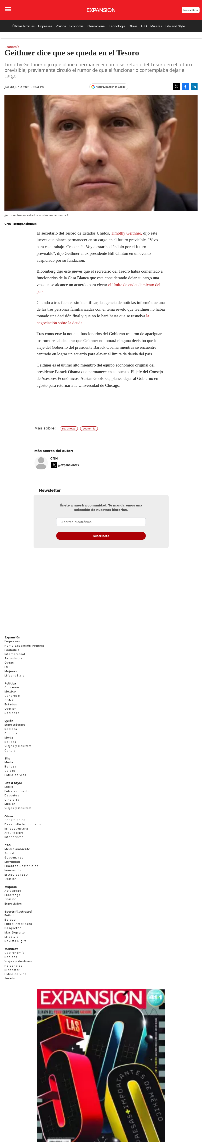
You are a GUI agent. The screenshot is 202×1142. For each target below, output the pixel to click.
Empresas (45, 26)
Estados (10, 704)
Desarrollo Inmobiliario (22, 824)
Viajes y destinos (18, 961)
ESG (144, 26)
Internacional (96, 26)
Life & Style (13, 783)
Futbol (9, 915)
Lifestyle (11, 936)
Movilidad (12, 861)
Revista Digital (190, 10)
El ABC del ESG (16, 874)
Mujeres (156, 26)
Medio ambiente (17, 849)
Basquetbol (13, 928)
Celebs (10, 770)
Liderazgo (12, 895)
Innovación (13, 870)
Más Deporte (14, 932)
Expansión (12, 637)
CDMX (9, 700)
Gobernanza (14, 857)
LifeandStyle (14, 675)
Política (61, 26)
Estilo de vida (15, 775)
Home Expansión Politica (24, 645)
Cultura (10, 750)
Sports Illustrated (18, 911)
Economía (77, 26)
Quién (8, 721)
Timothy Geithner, (126, 233)
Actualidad (12, 890)
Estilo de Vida (15, 974)
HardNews (68, 428)
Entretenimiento (17, 791)
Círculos (11, 733)
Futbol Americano (18, 923)
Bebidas (11, 957)
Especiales (13, 903)
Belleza (10, 741)
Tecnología (117, 26)
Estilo (8, 786)
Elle (7, 758)
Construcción (15, 820)
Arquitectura (14, 832)
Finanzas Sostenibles (21, 866)
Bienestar (12, 970)
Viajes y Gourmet (18, 746)
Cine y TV (12, 799)
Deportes (11, 795)
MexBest (11, 949)
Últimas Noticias (23, 26)
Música (10, 804)
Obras (133, 26)
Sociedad (12, 713)
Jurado (9, 978)
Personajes (13, 965)
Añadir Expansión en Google (111, 86)
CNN (54, 458)
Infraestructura (16, 828)
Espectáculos (15, 724)
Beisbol (10, 919)
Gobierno (11, 687)
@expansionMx (24, 223)
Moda (8, 737)
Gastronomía (14, 952)
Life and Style (175, 26)
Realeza (10, 729)
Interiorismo (14, 837)
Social (9, 853)
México (10, 691)
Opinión (10, 708)
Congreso (12, 695)
